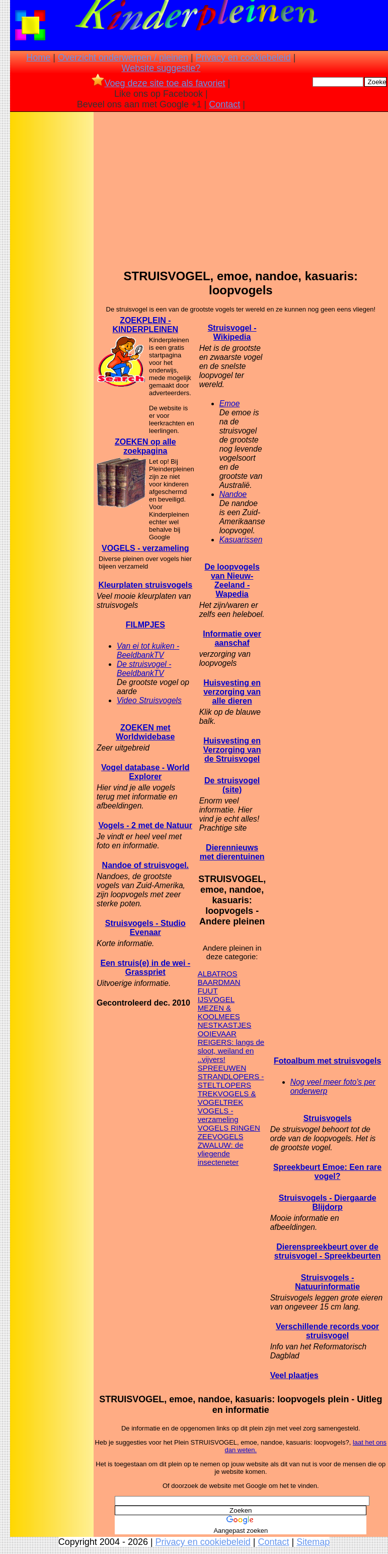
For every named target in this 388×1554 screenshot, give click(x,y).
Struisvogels (327, 1118)
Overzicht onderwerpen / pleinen (123, 57)
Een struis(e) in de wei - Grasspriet (145, 967)
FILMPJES (145, 624)
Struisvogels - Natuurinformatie (327, 1282)
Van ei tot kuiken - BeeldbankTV (148, 650)
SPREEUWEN (222, 1068)
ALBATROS (218, 973)
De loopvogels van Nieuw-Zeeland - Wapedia (231, 580)
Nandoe (233, 494)
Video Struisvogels (149, 700)
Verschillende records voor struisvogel (327, 1331)
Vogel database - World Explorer (145, 772)
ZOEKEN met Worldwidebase (145, 732)
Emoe (229, 403)
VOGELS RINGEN (229, 1128)
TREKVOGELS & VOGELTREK (227, 1097)
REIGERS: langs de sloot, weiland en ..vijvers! (231, 1051)
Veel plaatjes (294, 1375)
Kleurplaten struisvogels (145, 585)
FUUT (208, 990)
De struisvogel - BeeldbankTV (144, 668)
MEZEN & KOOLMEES (219, 1012)
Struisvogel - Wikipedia (232, 332)
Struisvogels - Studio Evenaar (145, 928)
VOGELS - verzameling (145, 548)
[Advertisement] (52, 272)
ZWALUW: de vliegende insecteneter (221, 1153)
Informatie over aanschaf (232, 638)
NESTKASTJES (225, 1025)
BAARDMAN (219, 982)
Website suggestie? (160, 68)
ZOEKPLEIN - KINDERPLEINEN (145, 325)
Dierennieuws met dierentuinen (232, 852)
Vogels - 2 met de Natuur (145, 825)
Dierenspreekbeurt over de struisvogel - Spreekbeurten (327, 1251)
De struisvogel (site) (232, 785)
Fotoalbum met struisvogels (327, 1060)
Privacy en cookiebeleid (243, 57)
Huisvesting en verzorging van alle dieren (232, 691)
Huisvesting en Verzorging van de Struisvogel (232, 749)
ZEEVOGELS (221, 1136)
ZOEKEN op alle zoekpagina (145, 446)
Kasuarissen (241, 539)
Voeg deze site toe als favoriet (158, 83)
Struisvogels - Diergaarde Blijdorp (327, 1202)
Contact (224, 104)
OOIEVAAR (217, 1033)
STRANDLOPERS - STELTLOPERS (231, 1080)
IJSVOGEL (216, 999)
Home (38, 57)
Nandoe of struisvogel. (145, 865)
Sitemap (313, 1542)
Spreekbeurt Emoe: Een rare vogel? (327, 1171)
